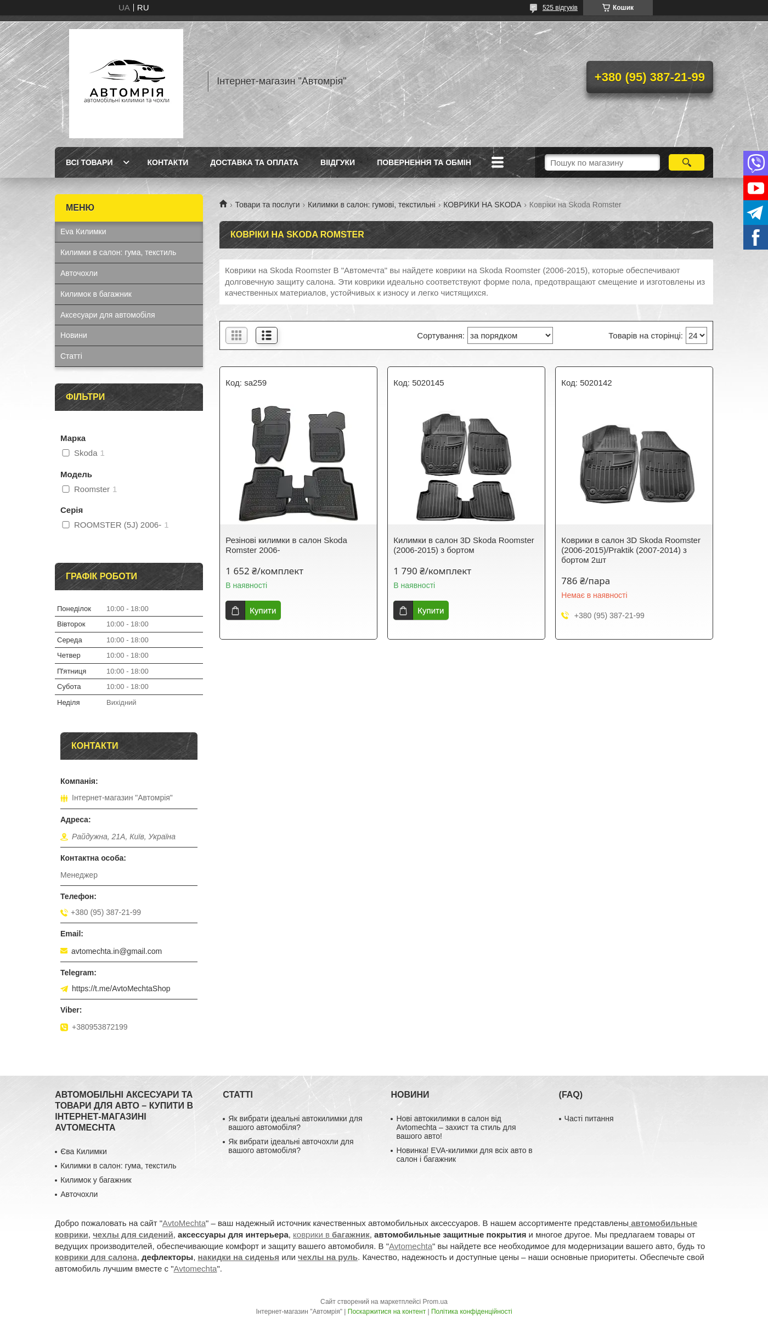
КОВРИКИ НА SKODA (482, 204)
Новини (73, 335)
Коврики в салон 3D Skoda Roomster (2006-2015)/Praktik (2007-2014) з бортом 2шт (631, 549)
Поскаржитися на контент (387, 1311)
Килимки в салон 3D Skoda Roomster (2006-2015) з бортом (463, 545)
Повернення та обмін (424, 162)
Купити (263, 610)
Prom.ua (435, 1302)
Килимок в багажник (96, 294)
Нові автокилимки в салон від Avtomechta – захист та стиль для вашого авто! (456, 1127)
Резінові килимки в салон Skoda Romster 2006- (286, 545)
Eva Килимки (83, 231)
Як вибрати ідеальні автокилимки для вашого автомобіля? (295, 1123)
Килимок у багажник (95, 1180)
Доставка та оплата (254, 162)
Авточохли (79, 273)
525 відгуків (560, 8)
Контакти (167, 162)
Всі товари (89, 162)
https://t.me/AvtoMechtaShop (121, 988)
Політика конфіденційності (471, 1311)
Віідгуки (337, 162)
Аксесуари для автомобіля (107, 314)
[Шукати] (686, 162)
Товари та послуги (267, 204)
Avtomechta (410, 1246)
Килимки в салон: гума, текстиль (118, 252)
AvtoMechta (184, 1223)
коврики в (331, 1234)
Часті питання (589, 1118)
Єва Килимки (83, 1151)
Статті (71, 356)
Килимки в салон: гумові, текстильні (372, 204)
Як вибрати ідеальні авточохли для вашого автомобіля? (290, 1146)
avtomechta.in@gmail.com (116, 951)
